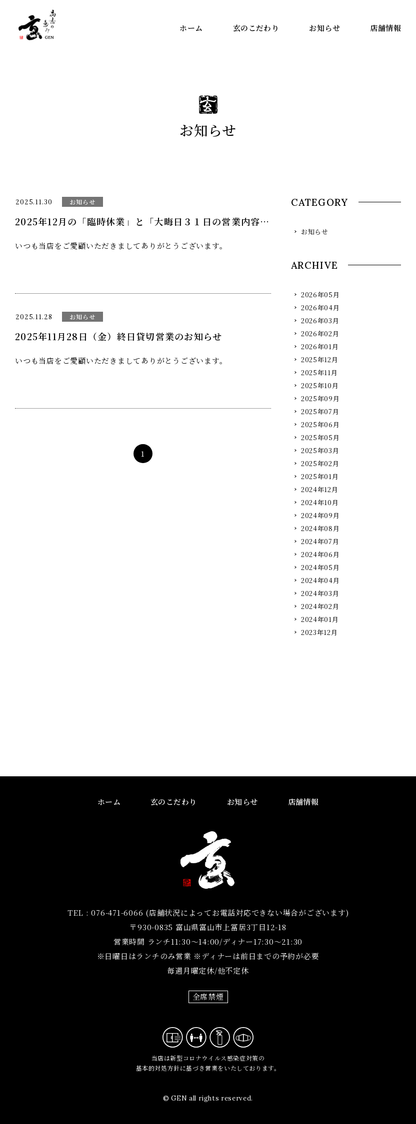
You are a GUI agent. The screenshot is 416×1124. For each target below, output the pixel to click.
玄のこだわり (256, 27)
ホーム (191, 27)
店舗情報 (385, 27)
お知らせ (324, 27)
